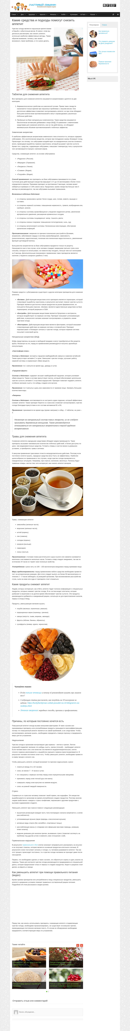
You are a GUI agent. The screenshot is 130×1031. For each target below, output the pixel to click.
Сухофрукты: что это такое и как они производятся (27, 964)
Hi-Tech (84, 14)
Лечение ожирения (29, 710)
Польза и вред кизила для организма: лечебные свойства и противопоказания (65, 985)
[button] (17, 14)
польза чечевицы (33, 693)
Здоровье (33, 14)
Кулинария (74, 14)
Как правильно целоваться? (104, 32)
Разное (94, 14)
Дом (24, 14)
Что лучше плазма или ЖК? (107, 52)
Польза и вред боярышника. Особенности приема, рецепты (62, 964)
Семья (15, 14)
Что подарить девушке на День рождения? (107, 42)
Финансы (55, 14)
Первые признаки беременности (105, 62)
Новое (104, 25)
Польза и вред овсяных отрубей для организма (27, 985)
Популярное (94, 25)
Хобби (65, 14)
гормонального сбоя (30, 845)
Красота (44, 14)
